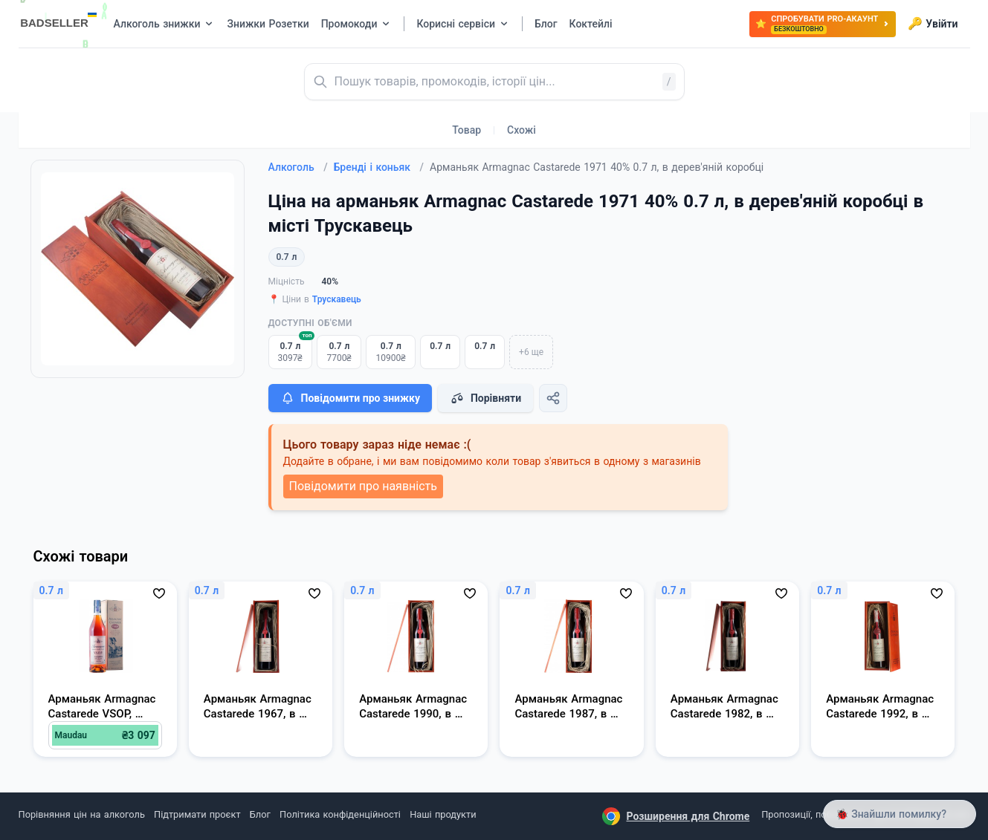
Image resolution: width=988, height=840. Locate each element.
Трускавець (336, 299)
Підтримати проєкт (197, 814)
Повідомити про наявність (363, 486)
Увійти (933, 24)
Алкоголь (298, 167)
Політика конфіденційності (340, 814)
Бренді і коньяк (379, 167)
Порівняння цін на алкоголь (82, 814)
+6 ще (531, 352)
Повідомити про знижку (350, 398)
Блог (260, 814)
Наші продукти (443, 814)
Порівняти (485, 398)
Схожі (521, 130)
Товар (466, 130)
